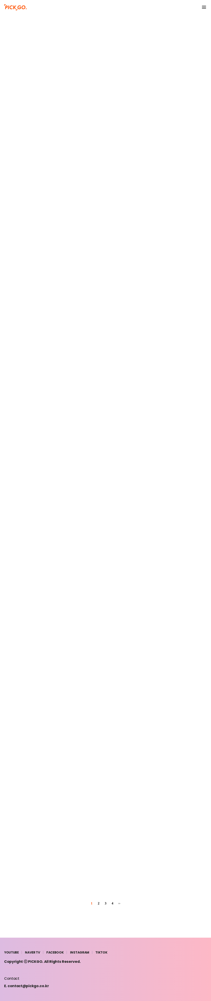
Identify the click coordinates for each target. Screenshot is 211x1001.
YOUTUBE (11, 952)
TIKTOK (101, 952)
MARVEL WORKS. (42, 966)
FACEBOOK (55, 952)
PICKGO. (35, 961)
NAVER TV (32, 952)
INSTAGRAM (79, 952)
